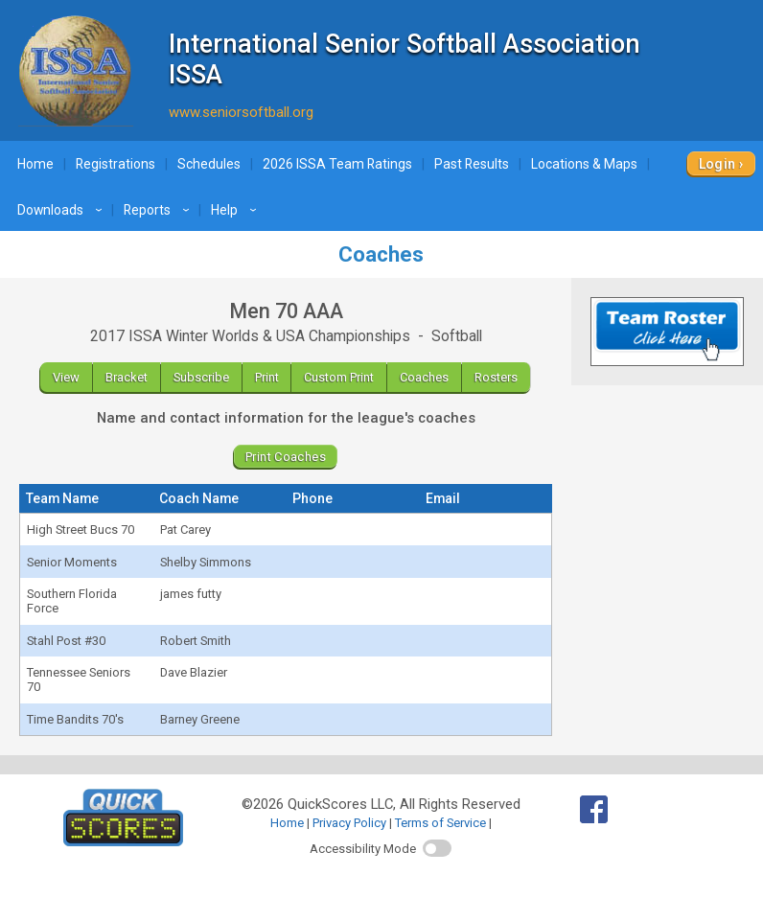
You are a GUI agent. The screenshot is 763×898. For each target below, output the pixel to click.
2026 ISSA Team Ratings (337, 164)
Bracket (126, 377)
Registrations (115, 164)
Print (267, 377)
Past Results (471, 164)
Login (717, 164)
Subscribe (201, 377)
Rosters (496, 377)
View (66, 377)
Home (35, 164)
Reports (159, 210)
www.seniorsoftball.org (241, 112)
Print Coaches (285, 456)
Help (236, 210)
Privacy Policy (349, 823)
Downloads (62, 210)
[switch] (437, 848)
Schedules (209, 164)
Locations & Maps (584, 164)
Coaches (424, 377)
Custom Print (339, 377)
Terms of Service (440, 823)
